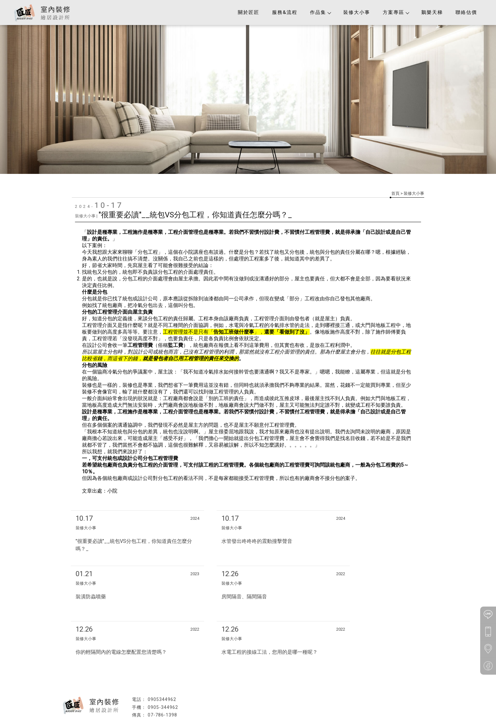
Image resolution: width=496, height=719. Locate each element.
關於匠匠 (248, 12)
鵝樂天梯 (432, 12)
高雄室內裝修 (183, 701)
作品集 (320, 12)
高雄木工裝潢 (260, 701)
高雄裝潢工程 (209, 701)
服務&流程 (284, 12)
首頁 (395, 193)
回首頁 (140, 690)
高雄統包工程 (235, 701)
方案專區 (396, 12)
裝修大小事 (356, 12)
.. (269, 713)
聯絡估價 (466, 12)
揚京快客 (226, 713)
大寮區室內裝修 (288, 701)
